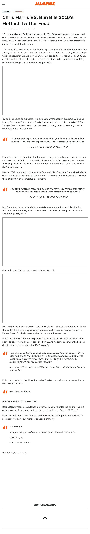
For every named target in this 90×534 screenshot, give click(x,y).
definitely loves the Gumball (16, 128)
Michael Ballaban (11, 29)
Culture (6, 11)
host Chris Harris (25, 40)
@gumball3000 (43, 141)
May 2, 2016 (62, 147)
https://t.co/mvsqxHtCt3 (66, 191)
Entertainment (19, 11)
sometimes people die (38, 62)
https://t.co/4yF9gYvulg (71, 141)
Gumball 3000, (75, 56)
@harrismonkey (20, 138)
